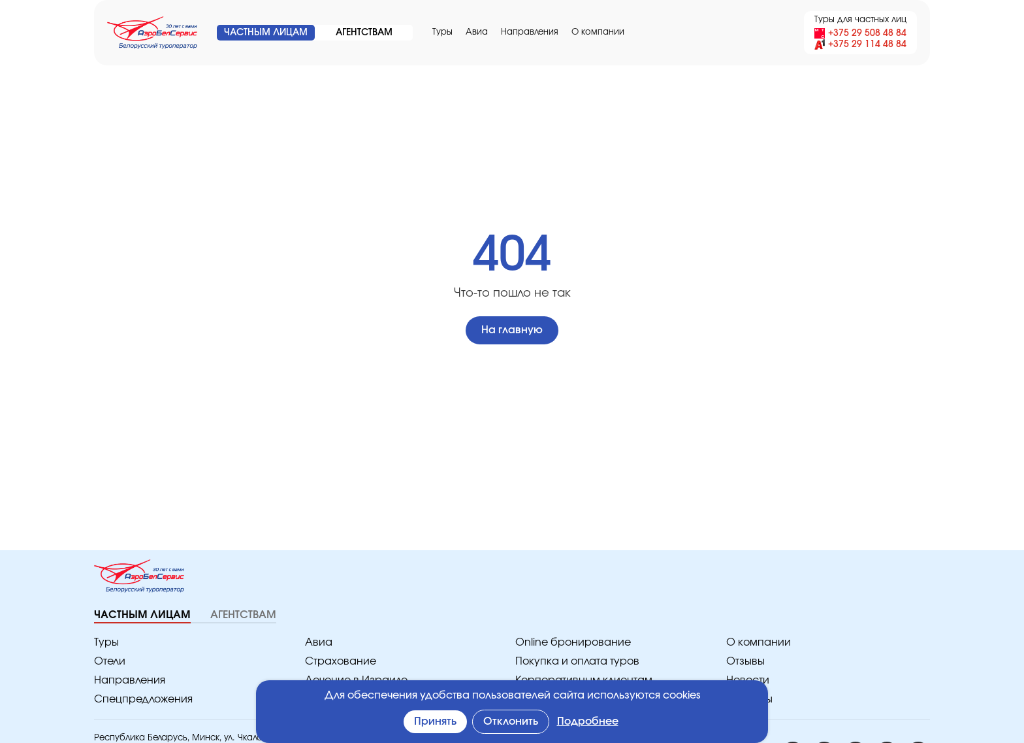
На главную (512, 330)
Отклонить (513, 721)
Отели (109, 661)
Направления (524, 32)
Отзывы (745, 661)
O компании (587, 32)
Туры (442, 32)
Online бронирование (566, 642)
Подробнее (589, 721)
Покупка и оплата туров (572, 661)
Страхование (336, 661)
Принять (436, 721)
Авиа (475, 32)
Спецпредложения (139, 699)
